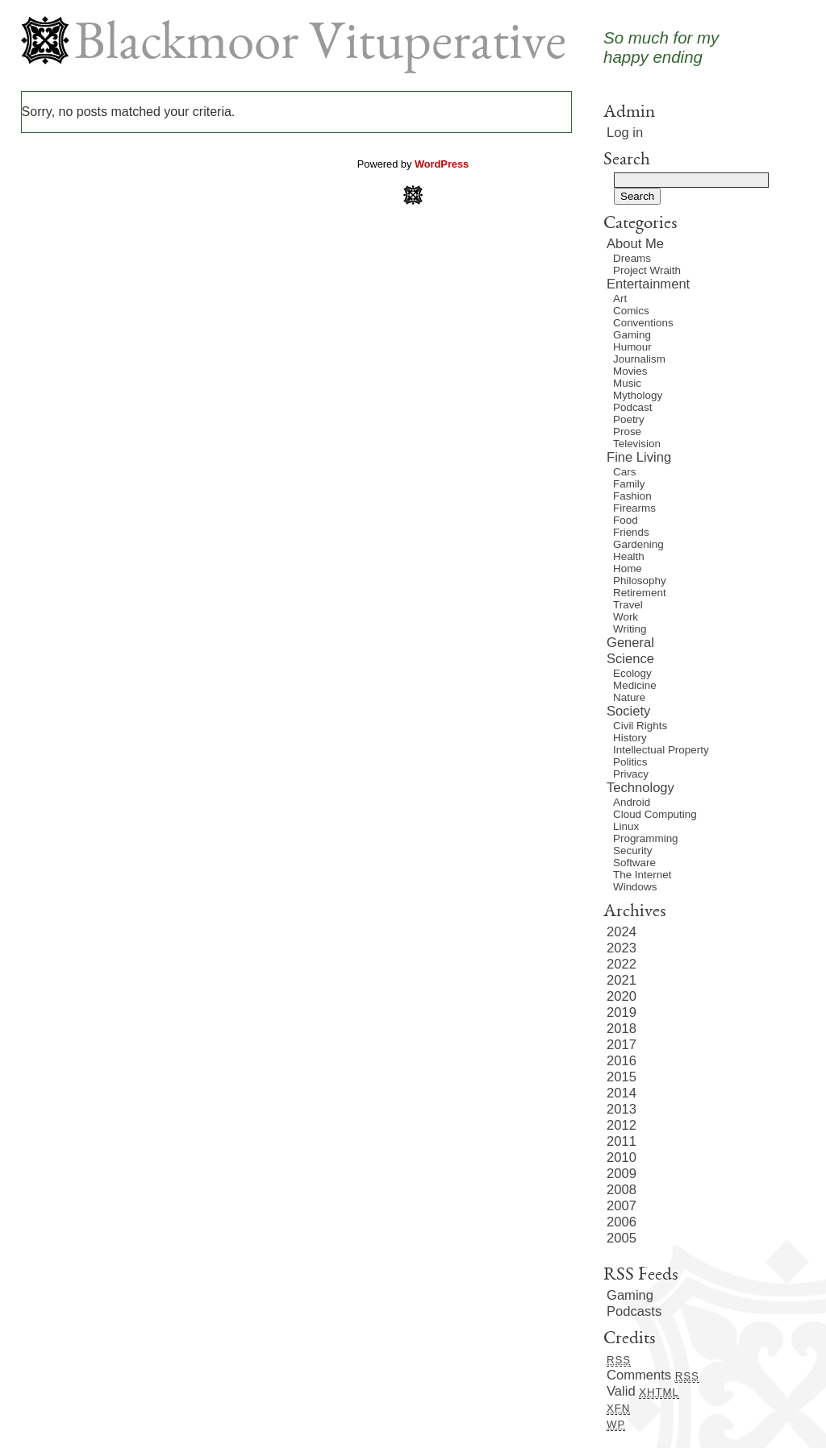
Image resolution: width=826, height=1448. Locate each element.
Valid (643, 1391)
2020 (621, 996)
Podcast (633, 407)
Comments (653, 1375)
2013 (621, 1109)
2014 (621, 1093)
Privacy (631, 774)
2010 (621, 1157)
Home (627, 568)
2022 (621, 964)
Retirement (639, 593)
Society (628, 711)
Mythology (637, 395)
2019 (621, 1012)
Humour (632, 347)
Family (629, 484)
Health (629, 556)
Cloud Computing (655, 814)
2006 (621, 1222)
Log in (625, 132)
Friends (631, 532)
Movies (630, 371)
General (630, 642)
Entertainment (648, 284)
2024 (621, 932)
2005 (621, 1238)
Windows (635, 887)
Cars (624, 472)
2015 (621, 1077)
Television (637, 444)
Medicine (635, 685)
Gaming (632, 335)
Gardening (638, 544)
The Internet (642, 875)
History (630, 738)
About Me (635, 243)
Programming (645, 838)
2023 (621, 948)
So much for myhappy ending (661, 47)
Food (625, 520)
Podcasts (634, 1311)
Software (634, 863)
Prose (627, 431)
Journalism (639, 359)
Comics (631, 311)
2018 (621, 1028)
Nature (629, 697)
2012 (621, 1125)
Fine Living (639, 457)
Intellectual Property (661, 750)
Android (631, 802)
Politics (630, 762)
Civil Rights (640, 726)
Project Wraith (647, 270)
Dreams (632, 258)
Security (632, 850)
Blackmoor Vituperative (320, 46)
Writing (630, 629)
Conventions (643, 323)
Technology (640, 787)
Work (625, 617)
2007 (621, 1206)
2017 (621, 1044)
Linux (626, 826)
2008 (621, 1189)
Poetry (629, 419)
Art (620, 299)
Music (627, 383)
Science (630, 658)
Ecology (632, 673)
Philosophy (639, 581)
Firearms (634, 508)
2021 (621, 980)
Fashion (632, 496)
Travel (628, 605)
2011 (621, 1141)
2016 (621, 1060)
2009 (621, 1173)
